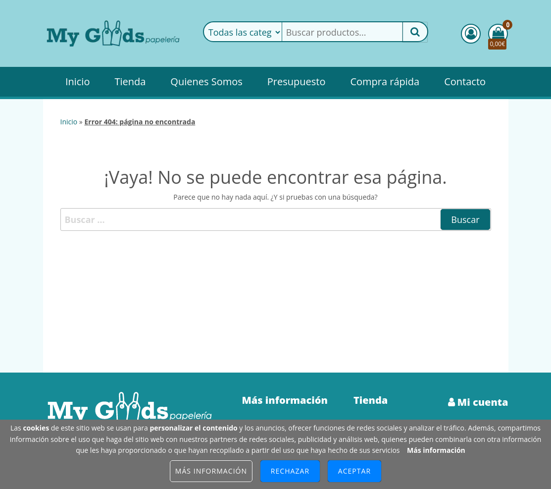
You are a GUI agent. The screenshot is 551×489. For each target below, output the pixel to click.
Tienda (130, 81)
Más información (436, 450)
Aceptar (354, 471)
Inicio (77, 81)
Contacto (465, 81)
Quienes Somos (206, 81)
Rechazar (290, 471)
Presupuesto (296, 81)
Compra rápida (384, 81)
